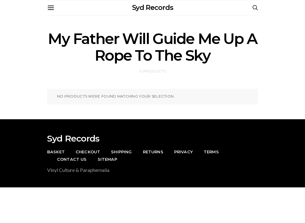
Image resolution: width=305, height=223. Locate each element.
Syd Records (152, 7)
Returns (153, 151)
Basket (56, 151)
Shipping (121, 151)
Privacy (183, 151)
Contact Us (72, 159)
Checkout (88, 151)
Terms (211, 151)
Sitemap (107, 159)
